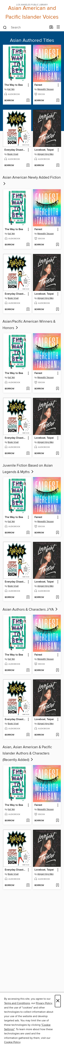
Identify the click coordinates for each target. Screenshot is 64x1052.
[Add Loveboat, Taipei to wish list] (58, 165)
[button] (28, 85)
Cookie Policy (12, 1042)
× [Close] (58, 1001)
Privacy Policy (44, 1003)
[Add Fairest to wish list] (58, 100)
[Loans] (51, 28)
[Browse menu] (58, 27)
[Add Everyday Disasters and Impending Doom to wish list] (28, 165)
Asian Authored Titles (32, 40)
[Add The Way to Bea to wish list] (28, 100)
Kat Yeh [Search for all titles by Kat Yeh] (11, 89)
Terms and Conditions (17, 1003)
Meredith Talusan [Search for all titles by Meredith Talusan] (45, 89)
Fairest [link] (38, 85)
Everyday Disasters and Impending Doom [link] (15, 149)
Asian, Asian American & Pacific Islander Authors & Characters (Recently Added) (27, 753)
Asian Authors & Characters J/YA (30, 609)
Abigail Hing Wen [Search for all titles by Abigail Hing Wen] (45, 154)
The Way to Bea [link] (13, 85)
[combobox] (25, 27)
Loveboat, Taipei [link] (44, 149)
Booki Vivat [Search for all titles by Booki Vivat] (12, 154)
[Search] (5, 27)
